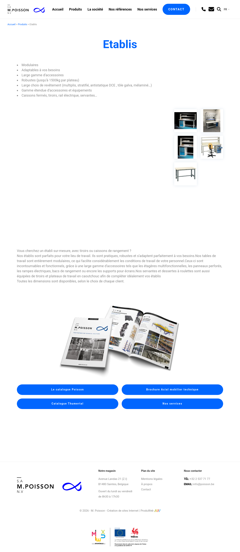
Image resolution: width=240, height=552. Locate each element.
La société (95, 9)
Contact (176, 9)
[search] (219, 9)
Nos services (147, 9)
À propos (146, 484)
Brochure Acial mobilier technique (172, 389)
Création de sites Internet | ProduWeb (133, 510)
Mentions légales (152, 479)
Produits (75, 9)
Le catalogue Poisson (67, 389)
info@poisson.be (203, 484)
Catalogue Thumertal (67, 403)
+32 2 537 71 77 (200, 479)
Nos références (120, 9)
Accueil (57, 9)
